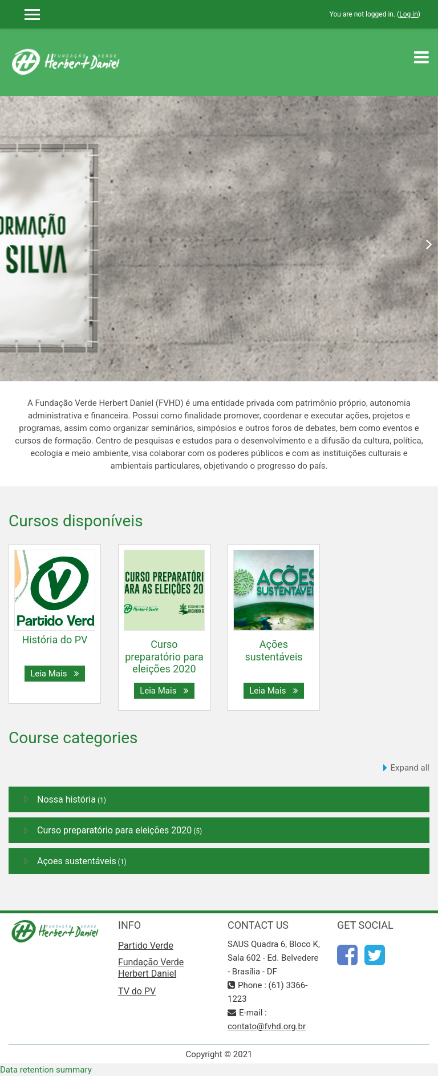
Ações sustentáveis (273, 650)
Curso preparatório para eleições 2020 (164, 656)
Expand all (410, 768)
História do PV (55, 640)
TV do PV (137, 991)
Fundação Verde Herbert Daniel (151, 968)
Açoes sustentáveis (76, 861)
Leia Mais (54, 673)
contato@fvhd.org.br (267, 1026)
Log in (408, 14)
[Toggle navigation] (421, 57)
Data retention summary (46, 1070)
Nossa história (66, 799)
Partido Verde (145, 945)
